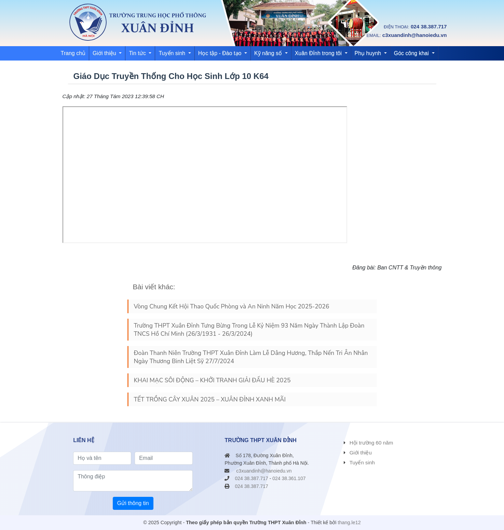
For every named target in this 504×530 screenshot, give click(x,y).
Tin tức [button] (138, 53)
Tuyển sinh (362, 462)
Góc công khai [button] (412, 53)
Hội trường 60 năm (371, 443)
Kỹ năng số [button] (269, 53)
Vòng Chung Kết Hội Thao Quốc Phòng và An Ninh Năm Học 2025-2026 (231, 306)
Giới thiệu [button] (105, 53)
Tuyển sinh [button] (173, 53)
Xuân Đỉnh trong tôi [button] (319, 53)
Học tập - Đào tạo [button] (220, 53)
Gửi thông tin (133, 503)
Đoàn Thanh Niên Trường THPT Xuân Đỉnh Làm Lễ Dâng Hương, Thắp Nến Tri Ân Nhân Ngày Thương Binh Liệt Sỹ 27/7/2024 (251, 357)
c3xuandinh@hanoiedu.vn (414, 35)
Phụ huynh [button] (369, 53)
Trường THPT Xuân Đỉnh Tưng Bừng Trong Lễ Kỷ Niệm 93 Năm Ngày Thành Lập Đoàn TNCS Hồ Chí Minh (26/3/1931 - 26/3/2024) (249, 329)
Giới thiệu (361, 452)
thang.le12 (349, 522)
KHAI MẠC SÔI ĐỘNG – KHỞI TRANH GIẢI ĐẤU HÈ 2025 (212, 380)
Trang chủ (73, 53)
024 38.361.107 (288, 478)
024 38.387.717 (429, 26)
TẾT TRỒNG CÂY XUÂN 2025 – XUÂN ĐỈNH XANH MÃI (210, 399)
